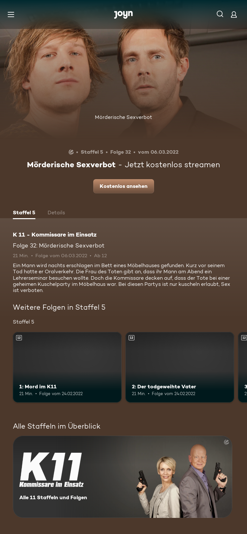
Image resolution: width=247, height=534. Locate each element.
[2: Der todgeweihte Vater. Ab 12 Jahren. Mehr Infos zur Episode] (179, 367)
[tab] (24, 213)
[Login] (233, 14)
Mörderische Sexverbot (123, 117)
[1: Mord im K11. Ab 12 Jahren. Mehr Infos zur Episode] (67, 367)
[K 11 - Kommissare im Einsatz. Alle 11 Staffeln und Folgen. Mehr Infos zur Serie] (122, 477)
